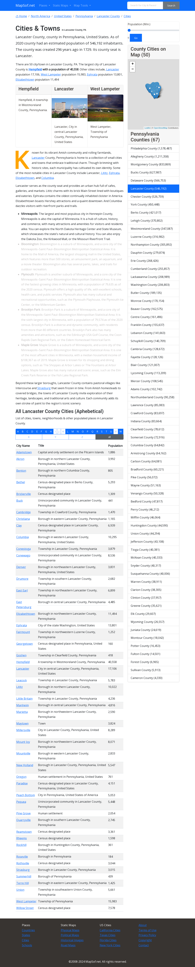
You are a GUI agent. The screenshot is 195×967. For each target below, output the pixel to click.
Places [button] (43, 5)
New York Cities (110, 945)
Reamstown (24, 832)
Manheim (22, 705)
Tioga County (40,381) (145, 550)
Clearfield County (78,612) (147, 429)
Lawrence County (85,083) (148, 405)
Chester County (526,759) (147, 197)
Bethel (20, 482)
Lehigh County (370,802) (147, 221)
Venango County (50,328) (147, 493)
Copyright (145, 940)
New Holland (24, 765)
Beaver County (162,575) (147, 309)
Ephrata (92, 74)
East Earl (22, 590)
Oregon (21, 777)
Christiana (23, 519)
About (143, 925)
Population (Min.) (139, 24)
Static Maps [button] (61, 5)
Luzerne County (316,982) (147, 237)
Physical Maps (70, 930)
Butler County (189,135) (146, 293)
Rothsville (22, 863)
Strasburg (44, 388)
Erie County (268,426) (145, 261)
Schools (27, 945)
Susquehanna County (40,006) (150, 574)
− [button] (132, 69)
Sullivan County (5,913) (145, 670)
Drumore (22, 579)
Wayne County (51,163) (146, 485)
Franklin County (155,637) (147, 325)
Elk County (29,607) (143, 614)
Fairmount (23, 632)
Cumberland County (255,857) (150, 269)
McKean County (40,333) (146, 557)
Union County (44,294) (145, 533)
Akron (20, 459)
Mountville (23, 753)
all (109, 437)
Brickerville (23, 494)
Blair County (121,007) (145, 365)
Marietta (22, 712)
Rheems (21, 838)
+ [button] (132, 64)
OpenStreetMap (160, 128)
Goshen (21, 655)
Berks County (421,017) (146, 212)
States (26, 935)
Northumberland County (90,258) (152, 397)
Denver (21, 567)
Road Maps (68, 945)
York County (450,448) (145, 204)
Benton (21, 471)
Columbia (47, 178)
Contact (144, 945)
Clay (19, 525)
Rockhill (21, 845)
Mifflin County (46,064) (145, 517)
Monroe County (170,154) (147, 301)
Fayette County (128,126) (147, 357)
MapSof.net (25, 5)
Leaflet (147, 128)
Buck (19, 501)
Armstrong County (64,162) (148, 453)
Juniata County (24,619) (146, 630)
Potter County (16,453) (145, 646)
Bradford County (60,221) (147, 469)
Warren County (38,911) (146, 582)
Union (20, 890)
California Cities (110, 930)
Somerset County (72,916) (148, 437)
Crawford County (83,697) (147, 413)
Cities (25, 940)
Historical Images (72, 940)
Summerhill (23, 876)
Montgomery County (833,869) (151, 164)
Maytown (22, 723)
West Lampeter (51, 74)
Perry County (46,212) (145, 509)
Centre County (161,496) (146, 317)
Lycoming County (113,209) (148, 373)
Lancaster (112, 69)
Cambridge (23, 512)
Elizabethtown (25, 79)
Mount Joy (23, 742)
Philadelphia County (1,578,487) (151, 148)
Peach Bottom (25, 795)
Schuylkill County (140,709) (148, 341)
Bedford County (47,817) (147, 501)
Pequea (21, 802)
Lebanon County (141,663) (148, 333)
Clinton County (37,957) (146, 598)
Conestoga (23, 549)
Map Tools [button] (81, 5)
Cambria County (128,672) (148, 349)
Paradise (22, 783)
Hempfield (35, 69)
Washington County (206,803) (150, 285)
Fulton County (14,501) (145, 654)
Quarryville (23, 820)
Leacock (21, 680)
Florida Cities (108, 940)
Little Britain (24, 699)
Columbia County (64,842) (147, 445)
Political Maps (70, 935)
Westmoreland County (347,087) (152, 229)
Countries (28, 930)
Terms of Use (147, 930)
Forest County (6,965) (145, 662)
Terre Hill (22, 883)
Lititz (104, 173)
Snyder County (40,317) (146, 566)
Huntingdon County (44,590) (149, 525)
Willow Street (25, 908)
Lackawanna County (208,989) (150, 277)
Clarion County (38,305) (146, 590)
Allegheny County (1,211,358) (150, 156)
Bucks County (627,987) (146, 172)
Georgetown (24, 644)
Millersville (23, 730)
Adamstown (24, 452)
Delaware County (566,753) (148, 180)
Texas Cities (107, 935)
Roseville (22, 857)
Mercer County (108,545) (147, 381)
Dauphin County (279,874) (148, 253)
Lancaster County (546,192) (148, 188)
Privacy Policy (147, 935)
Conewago (23, 555)
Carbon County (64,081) (146, 461)
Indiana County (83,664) (146, 421)
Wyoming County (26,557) (147, 622)
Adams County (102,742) (146, 389)
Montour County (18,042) (147, 638)
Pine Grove (23, 813)
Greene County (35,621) (146, 606)
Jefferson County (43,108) (147, 542)
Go (136, 38)
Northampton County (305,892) (151, 245)
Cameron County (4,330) (146, 678)
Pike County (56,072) (144, 477)
